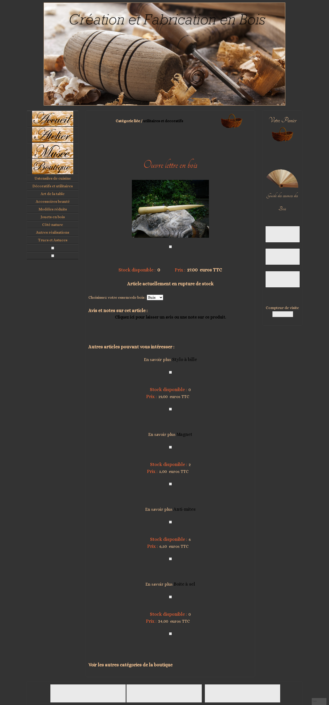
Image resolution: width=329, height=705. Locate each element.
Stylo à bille (184, 359)
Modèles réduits (53, 209)
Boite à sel (184, 584)
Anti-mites (184, 509)
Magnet (184, 434)
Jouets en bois (53, 217)
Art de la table (53, 193)
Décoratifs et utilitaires (52, 186)
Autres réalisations (52, 232)
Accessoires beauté (53, 201)
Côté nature (52, 224)
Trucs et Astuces (52, 240)
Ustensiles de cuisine (52, 178)
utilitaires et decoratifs (163, 121)
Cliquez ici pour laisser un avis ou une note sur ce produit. (170, 317)
